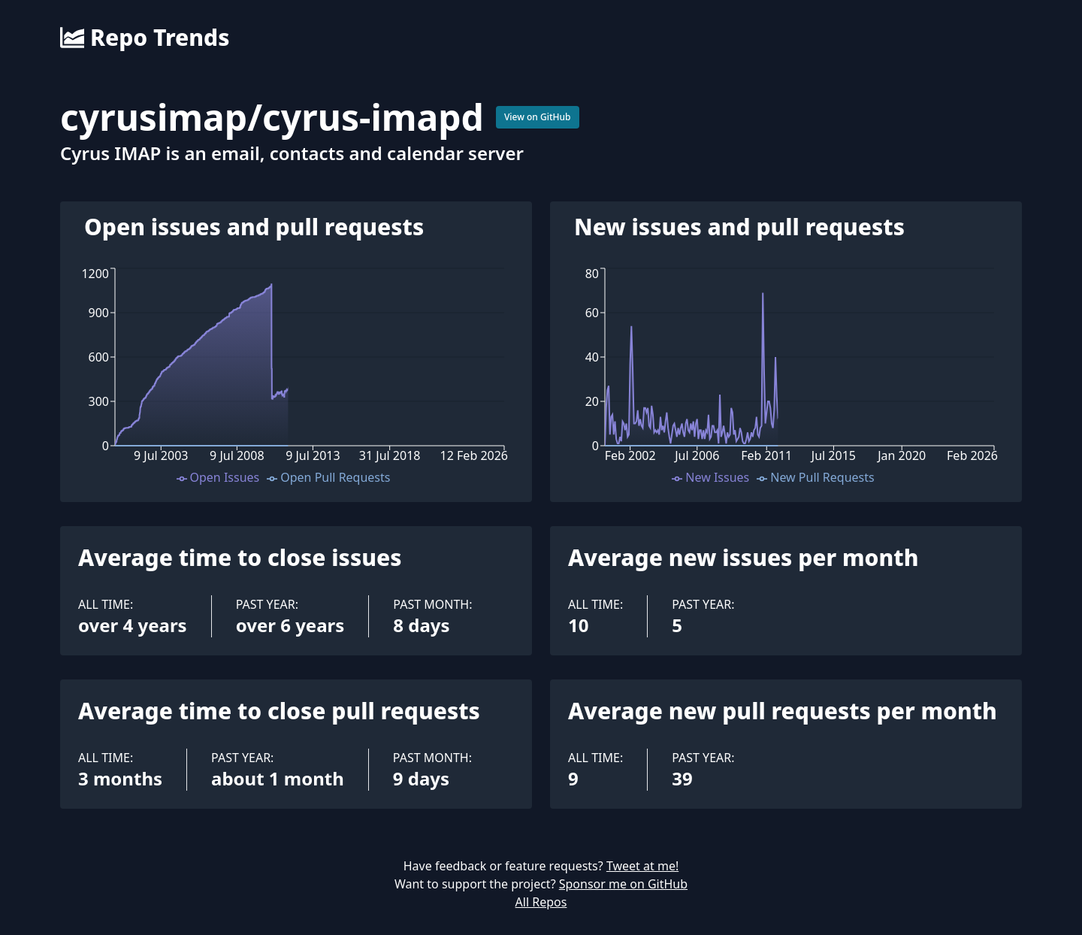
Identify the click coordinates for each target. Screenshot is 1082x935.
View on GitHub (537, 116)
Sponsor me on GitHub (623, 884)
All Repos (541, 902)
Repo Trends (144, 37)
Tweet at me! (642, 866)
